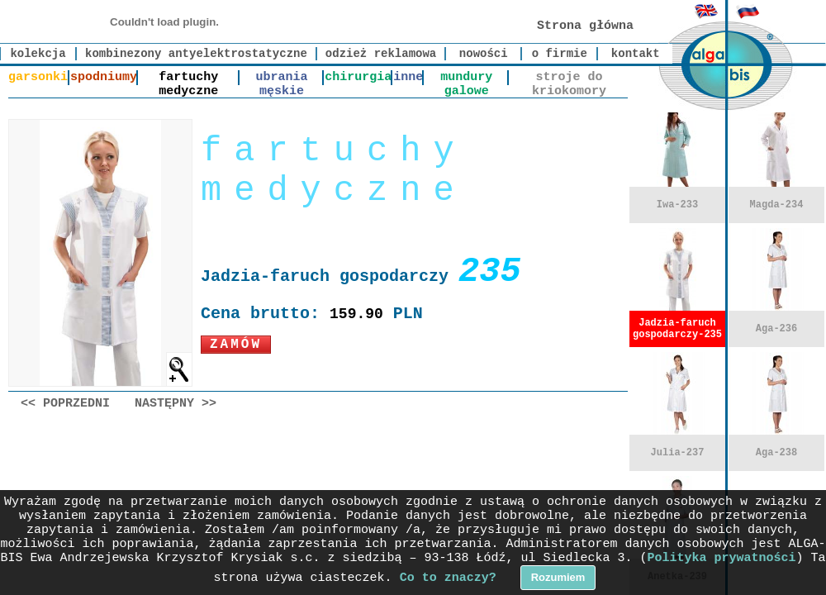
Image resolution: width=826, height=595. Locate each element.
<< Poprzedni (65, 404)
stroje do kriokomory (569, 77)
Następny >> (175, 404)
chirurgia (358, 77)
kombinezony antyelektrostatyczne (196, 53)
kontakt (635, 53)
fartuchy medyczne (188, 77)
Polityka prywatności (722, 558)
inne (408, 77)
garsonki (38, 77)
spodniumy (103, 77)
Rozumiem (558, 577)
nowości (483, 53)
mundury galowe (466, 77)
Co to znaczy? (448, 578)
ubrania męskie (281, 77)
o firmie (559, 53)
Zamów (236, 344)
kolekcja (37, 53)
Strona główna (585, 26)
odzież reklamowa (380, 53)
